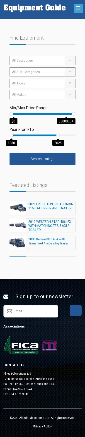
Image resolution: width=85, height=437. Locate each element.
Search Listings (42, 159)
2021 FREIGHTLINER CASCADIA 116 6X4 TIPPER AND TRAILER (50, 208)
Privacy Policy (42, 426)
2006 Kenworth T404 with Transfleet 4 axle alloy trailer (48, 243)
